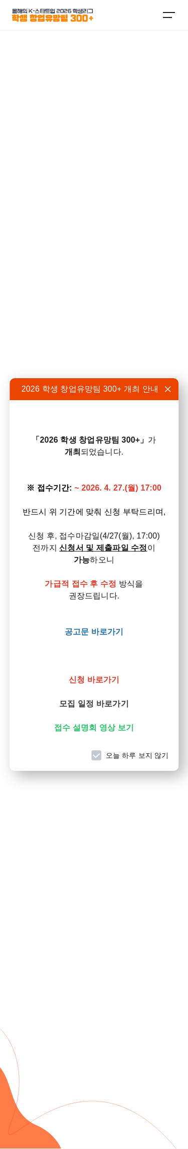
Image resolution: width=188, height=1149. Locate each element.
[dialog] (94, 574)
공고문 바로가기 (94, 631)
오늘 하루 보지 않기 (137, 755)
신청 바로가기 (94, 679)
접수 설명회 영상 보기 (94, 727)
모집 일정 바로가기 (93, 703)
